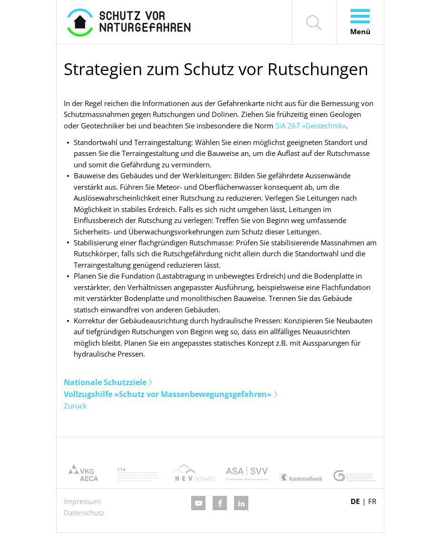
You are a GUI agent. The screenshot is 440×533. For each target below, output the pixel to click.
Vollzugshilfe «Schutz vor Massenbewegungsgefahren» (168, 394)
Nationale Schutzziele (105, 382)
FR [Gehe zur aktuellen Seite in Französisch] (372, 501)
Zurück (75, 405)
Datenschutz (84, 512)
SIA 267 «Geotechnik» (310, 125)
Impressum (82, 501)
